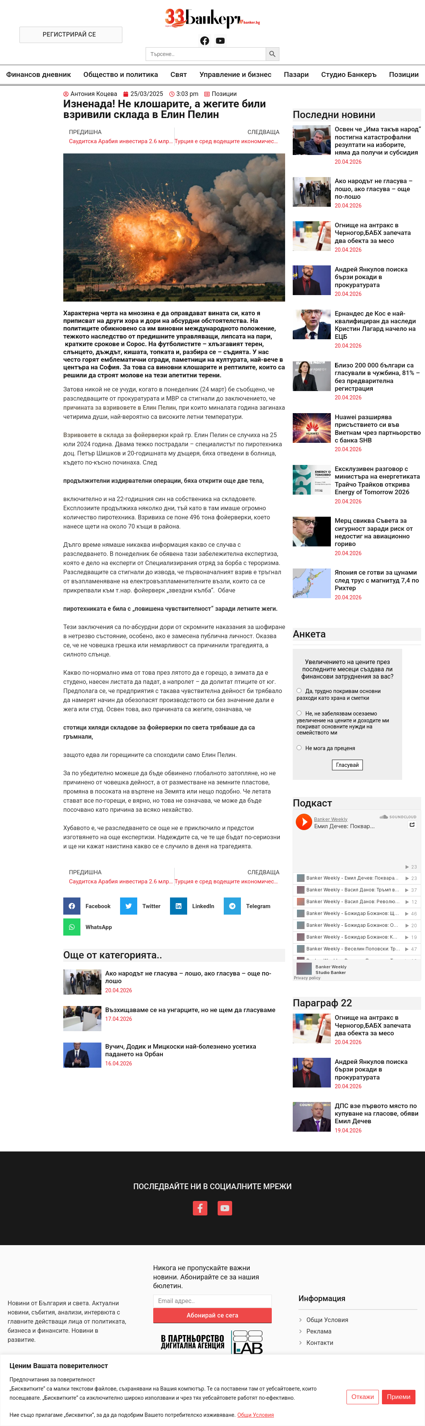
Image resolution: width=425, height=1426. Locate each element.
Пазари (296, 74)
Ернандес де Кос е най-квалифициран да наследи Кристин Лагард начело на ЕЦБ (375, 325)
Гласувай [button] (347, 765)
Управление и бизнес (235, 74)
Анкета (309, 634)
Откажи (362, 1397)
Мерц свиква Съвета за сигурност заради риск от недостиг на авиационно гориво (374, 532)
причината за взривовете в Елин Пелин (119, 407)
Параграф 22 (322, 1003)
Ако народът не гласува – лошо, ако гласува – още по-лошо (373, 188)
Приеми (399, 1397)
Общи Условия (255, 1415)
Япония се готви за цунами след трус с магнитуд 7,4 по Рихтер (377, 580)
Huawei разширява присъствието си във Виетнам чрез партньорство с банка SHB (378, 428)
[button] (89, 906)
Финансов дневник (38, 74)
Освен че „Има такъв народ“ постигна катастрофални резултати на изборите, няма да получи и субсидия (378, 140)
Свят (178, 74)
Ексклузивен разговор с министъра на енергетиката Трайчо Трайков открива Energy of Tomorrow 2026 (377, 480)
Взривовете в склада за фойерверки (115, 435)
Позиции (404, 74)
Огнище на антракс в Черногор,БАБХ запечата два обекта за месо (373, 232)
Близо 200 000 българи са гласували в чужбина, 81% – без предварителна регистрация (377, 376)
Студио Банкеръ (349, 74)
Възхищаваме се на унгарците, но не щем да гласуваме (190, 1010)
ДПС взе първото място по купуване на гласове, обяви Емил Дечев (377, 1113)
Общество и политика (120, 74)
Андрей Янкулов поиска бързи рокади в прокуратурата (371, 277)
